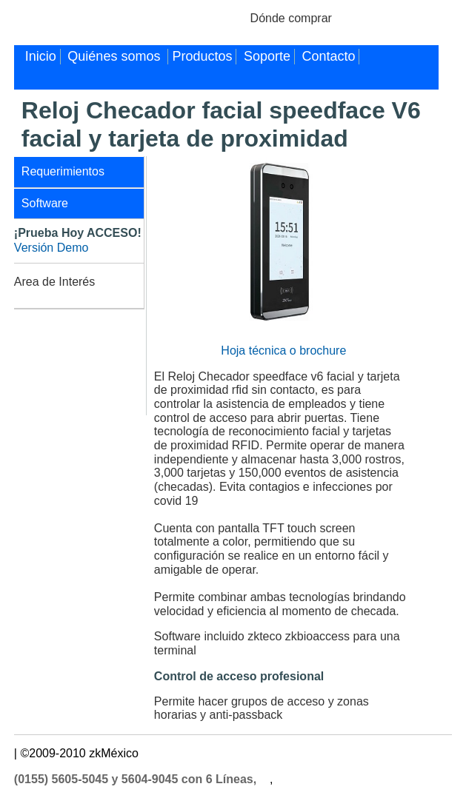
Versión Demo (51, 247)
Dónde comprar (291, 18)
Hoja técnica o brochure (283, 350)
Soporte (267, 56)
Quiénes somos (115, 56)
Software (44, 203)
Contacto (328, 56)
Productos (202, 56)
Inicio (40, 56)
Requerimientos (62, 171)
